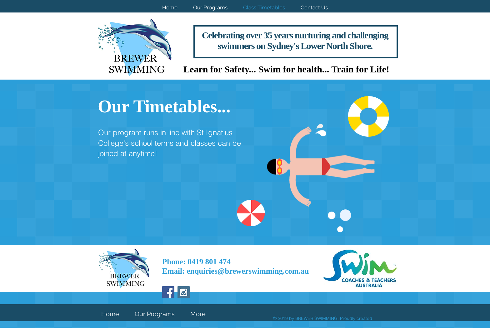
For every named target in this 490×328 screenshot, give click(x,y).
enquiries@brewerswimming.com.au (248, 271)
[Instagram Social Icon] (184, 292)
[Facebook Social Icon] (168, 292)
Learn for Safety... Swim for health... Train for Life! (286, 69)
